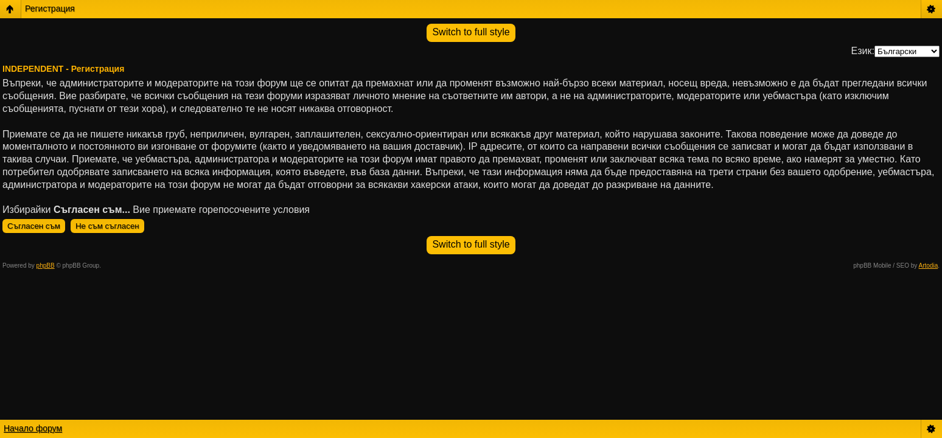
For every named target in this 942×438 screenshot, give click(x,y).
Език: (862, 51)
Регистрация (50, 8)
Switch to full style (470, 32)
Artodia (928, 265)
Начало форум (33, 428)
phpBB (46, 265)
